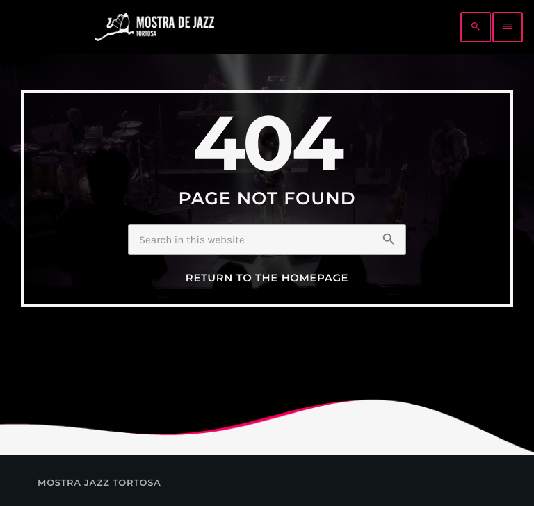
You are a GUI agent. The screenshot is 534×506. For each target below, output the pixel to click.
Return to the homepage (267, 278)
